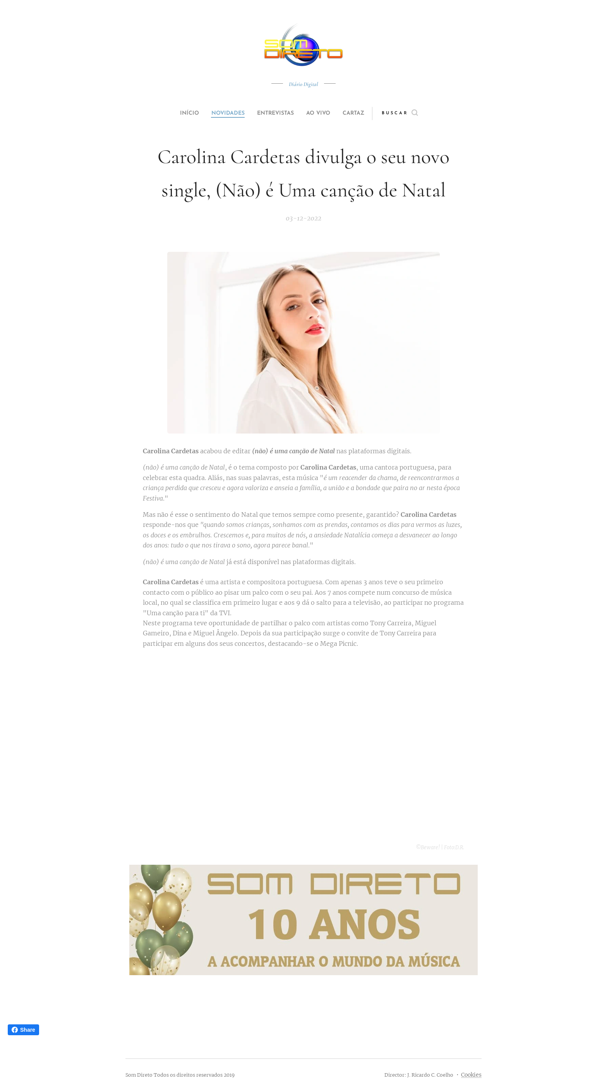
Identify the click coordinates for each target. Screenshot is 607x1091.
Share (23, 1030)
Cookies (471, 1074)
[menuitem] (180, 113)
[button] (414, 113)
